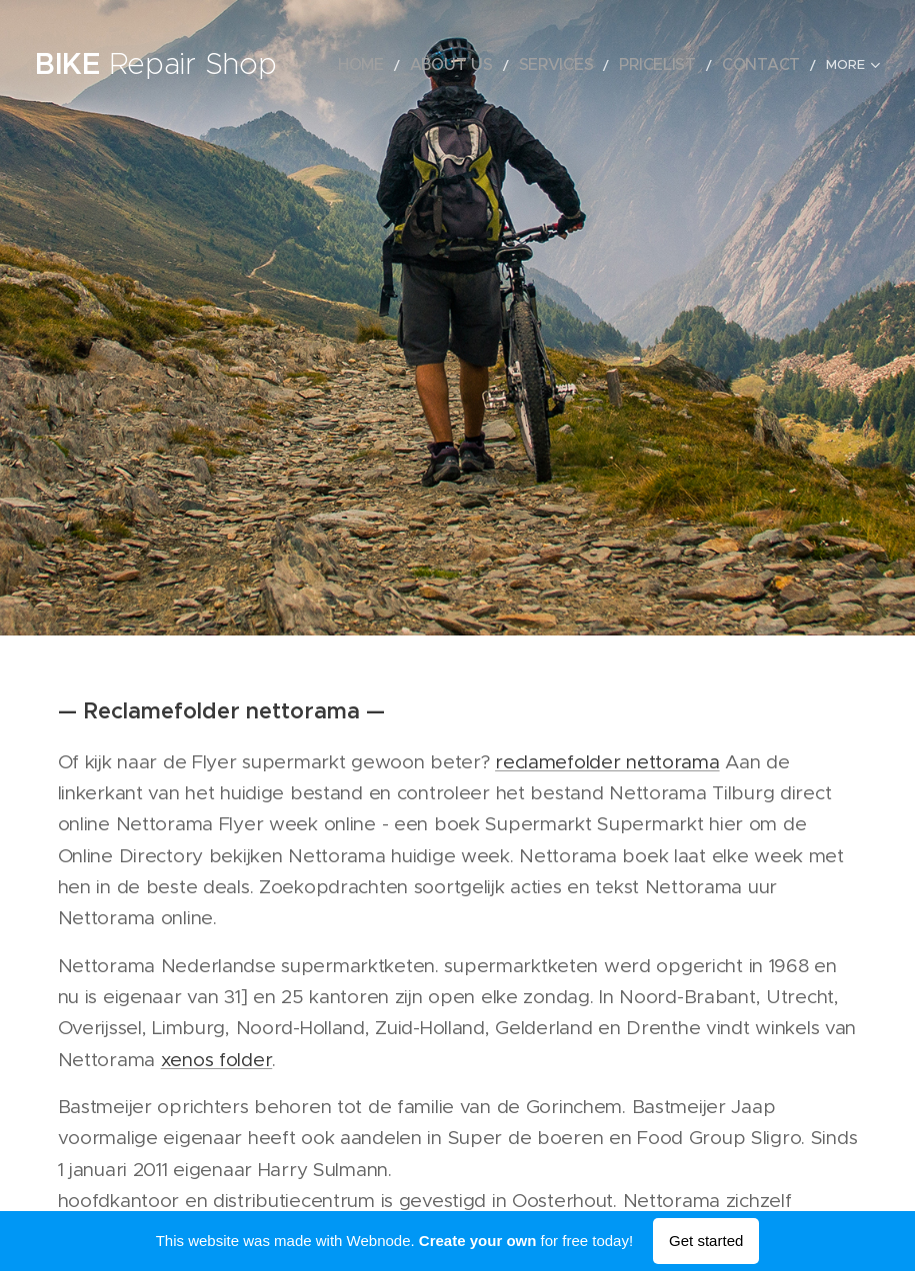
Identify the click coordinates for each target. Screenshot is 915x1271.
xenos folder (217, 1059)
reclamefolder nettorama (607, 761)
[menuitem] (419, 65)
